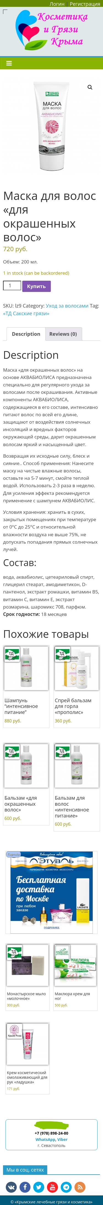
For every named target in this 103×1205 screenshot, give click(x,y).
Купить (36, 286)
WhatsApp (45, 1139)
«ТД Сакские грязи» (26, 313)
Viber (62, 1139)
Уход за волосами (67, 305)
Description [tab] (26, 334)
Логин (57, 4)
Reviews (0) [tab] (63, 334)
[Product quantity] (12, 285)
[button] (90, 87)
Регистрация (85, 4)
